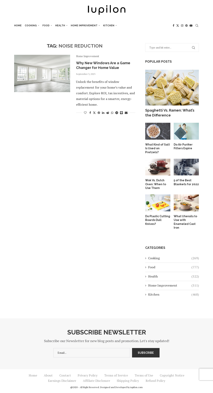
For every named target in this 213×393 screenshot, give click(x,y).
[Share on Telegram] (116, 113)
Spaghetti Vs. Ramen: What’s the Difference (169, 112)
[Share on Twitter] (94, 113)
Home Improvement (84, 25)
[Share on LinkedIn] (103, 113)
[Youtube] (191, 25)
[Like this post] (85, 113)
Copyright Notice (172, 375)
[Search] (197, 25)
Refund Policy (155, 380)
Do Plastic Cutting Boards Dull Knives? (157, 220)
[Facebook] (173, 25)
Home (18, 25)
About (48, 375)
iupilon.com (136, 387)
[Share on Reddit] (107, 113)
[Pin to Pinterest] (99, 113)
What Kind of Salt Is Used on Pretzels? (157, 148)
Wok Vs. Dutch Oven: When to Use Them (155, 184)
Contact (65, 375)
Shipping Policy (128, 380)
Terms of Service (116, 375)
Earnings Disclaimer (62, 380)
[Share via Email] (126, 113)
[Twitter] (177, 25)
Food (46, 25)
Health (60, 25)
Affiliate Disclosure (96, 380)
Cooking (31, 25)
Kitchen (108, 25)
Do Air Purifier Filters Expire (183, 146)
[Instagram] (182, 25)
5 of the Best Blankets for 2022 (186, 182)
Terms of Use (144, 375)
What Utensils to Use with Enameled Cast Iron (185, 222)
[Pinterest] (186, 25)
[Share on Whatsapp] (112, 113)
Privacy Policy (87, 375)
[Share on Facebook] (90, 113)
